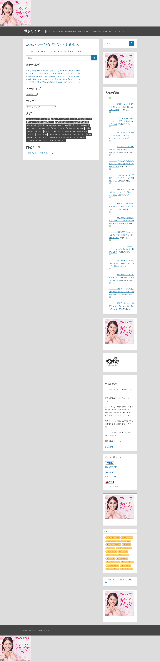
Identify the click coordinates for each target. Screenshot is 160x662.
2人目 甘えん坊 (126, 544)
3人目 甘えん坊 (110, 548)
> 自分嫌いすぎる (126, 541)
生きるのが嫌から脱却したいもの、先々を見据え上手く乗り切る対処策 (54, 71)
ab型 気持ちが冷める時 (126, 568)
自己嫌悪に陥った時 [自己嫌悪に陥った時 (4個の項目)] (69, 137)
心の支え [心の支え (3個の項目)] (88, 128)
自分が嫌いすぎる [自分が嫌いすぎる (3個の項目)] (32, 137)
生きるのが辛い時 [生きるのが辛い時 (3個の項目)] (41, 134)
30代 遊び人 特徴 (123, 551)
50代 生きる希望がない (127, 561)
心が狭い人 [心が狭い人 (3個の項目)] (61, 128)
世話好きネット (35, 31)
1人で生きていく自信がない (113, 544)
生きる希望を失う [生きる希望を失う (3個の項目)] (67, 134)
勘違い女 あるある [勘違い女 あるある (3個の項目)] (32, 125)
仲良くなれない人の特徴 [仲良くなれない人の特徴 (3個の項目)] (34, 122)
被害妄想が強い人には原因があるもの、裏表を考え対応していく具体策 (54, 76)
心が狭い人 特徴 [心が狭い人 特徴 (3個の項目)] (71, 128)
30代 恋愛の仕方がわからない (124, 548)
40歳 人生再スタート (122, 558)
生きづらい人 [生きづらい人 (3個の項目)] (31, 134)
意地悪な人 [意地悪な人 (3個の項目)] (30, 131)
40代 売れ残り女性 (111, 555)
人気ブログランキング (112, 486)
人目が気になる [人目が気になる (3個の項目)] (65, 119)
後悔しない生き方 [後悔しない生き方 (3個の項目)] (44, 128)
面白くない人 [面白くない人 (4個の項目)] (62, 140)
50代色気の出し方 (125, 565)
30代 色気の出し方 (111, 551)
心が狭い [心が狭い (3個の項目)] (53, 128)
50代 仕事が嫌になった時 (113, 561)
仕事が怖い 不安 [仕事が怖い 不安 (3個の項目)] (86, 119)
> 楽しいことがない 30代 (113, 541)
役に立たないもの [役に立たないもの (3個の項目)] (32, 128)
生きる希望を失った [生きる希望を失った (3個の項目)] (80, 134)
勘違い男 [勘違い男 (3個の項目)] (41, 125)
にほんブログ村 (111, 467)
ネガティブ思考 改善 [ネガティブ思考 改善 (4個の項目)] (43, 119)
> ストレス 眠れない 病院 (113, 537)
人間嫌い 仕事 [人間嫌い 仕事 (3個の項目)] (76, 119)
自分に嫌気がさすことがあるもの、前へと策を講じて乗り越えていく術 (54, 79)
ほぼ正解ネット (111, 447)
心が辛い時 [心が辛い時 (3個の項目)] (80, 128)
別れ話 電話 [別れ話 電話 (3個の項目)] (84, 122)
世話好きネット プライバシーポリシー (42, 153)
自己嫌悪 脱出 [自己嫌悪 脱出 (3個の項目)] (81, 137)
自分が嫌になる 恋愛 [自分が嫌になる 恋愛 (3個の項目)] (56, 137)
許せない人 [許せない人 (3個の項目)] (53, 140)
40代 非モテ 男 (110, 558)
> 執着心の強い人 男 (127, 537)
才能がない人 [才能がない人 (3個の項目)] (39, 131)
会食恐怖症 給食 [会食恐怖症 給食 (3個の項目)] (60, 122)
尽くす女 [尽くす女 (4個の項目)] (75, 125)
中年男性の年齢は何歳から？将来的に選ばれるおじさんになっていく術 (54, 82)
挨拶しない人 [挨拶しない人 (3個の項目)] (48, 131)
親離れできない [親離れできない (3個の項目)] (43, 140)
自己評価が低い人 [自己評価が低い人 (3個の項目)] (32, 140)
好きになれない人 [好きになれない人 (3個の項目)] (51, 125)
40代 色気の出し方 (123, 555)
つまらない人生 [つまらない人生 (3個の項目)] (31, 119)
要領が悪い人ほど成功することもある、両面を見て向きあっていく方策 (54, 73)
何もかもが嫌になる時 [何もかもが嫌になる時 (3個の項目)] (73, 122)
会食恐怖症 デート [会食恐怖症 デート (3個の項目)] (48, 122)
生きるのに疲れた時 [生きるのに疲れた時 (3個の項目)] (54, 134)
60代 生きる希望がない (112, 568)
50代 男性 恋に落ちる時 (112, 565)
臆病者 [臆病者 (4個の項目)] (89, 134)
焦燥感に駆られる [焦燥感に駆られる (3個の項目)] (82, 131)
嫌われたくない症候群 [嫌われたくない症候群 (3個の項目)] (64, 125)
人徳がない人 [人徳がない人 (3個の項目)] (55, 119)
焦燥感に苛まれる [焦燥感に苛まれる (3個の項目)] (70, 131)
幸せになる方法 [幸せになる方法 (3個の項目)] (84, 125)
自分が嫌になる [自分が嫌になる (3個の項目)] (43, 137)
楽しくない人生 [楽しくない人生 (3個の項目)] (58, 131)
